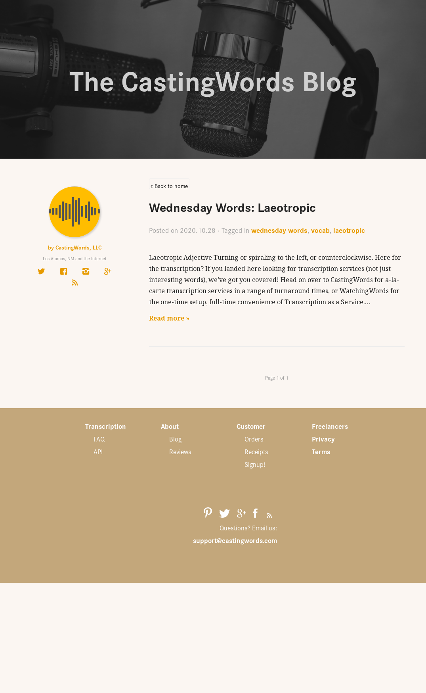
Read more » (169, 318)
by (74, 247)
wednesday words (279, 230)
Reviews (180, 451)
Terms (321, 451)
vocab (320, 230)
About (170, 426)
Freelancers (330, 426)
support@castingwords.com (235, 540)
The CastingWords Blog (213, 79)
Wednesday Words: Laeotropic (232, 206)
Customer (251, 426)
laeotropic (349, 230)
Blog (175, 438)
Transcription (105, 426)
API (98, 451)
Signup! (255, 464)
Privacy (323, 438)
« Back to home (169, 185)
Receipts (256, 451)
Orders (254, 438)
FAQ (99, 438)
